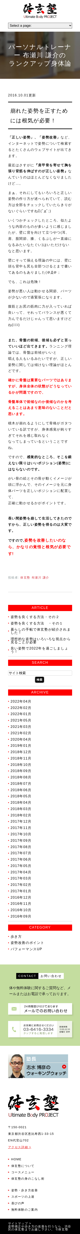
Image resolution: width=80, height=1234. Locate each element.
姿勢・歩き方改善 (24, 1190)
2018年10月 (21, 764)
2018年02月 (21, 815)
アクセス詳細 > (19, 1147)
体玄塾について (23, 1166)
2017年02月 (21, 885)
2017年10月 (21, 834)
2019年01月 (21, 745)
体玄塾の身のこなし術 (28, 1178)
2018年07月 (21, 783)
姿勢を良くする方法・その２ (35, 617)
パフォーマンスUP (26, 949)
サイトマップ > (19, 1223)
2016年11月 (21, 903)
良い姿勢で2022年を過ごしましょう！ (39, 650)
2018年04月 (21, 802)
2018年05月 (21, 796)
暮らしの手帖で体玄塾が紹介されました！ (41, 631)
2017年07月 (21, 853)
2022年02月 (21, 707)
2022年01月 (21, 714)
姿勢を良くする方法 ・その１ (37, 623)
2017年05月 (21, 866)
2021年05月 (21, 720)
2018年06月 (21, 790)
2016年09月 (21, 916)
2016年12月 (21, 897)
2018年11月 (21, 758)
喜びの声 (18, 1203)
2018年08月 (21, 777)
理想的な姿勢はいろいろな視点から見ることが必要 (41, 640)
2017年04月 (21, 872)
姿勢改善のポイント (27, 943)
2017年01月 (21, 891)
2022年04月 (21, 701)
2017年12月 (21, 821)
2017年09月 (21, 840)
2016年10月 (21, 910)
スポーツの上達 (23, 1196)
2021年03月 (21, 727)
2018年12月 (21, 752)
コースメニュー (23, 1172)
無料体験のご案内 (24, 1209)
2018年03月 (21, 809)
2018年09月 (21, 771)
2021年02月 (21, 733)
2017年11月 (21, 828)
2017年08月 (21, 847)
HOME (16, 1159)
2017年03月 (21, 878)
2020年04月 (21, 739)
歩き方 (16, 936)
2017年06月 (21, 859)
